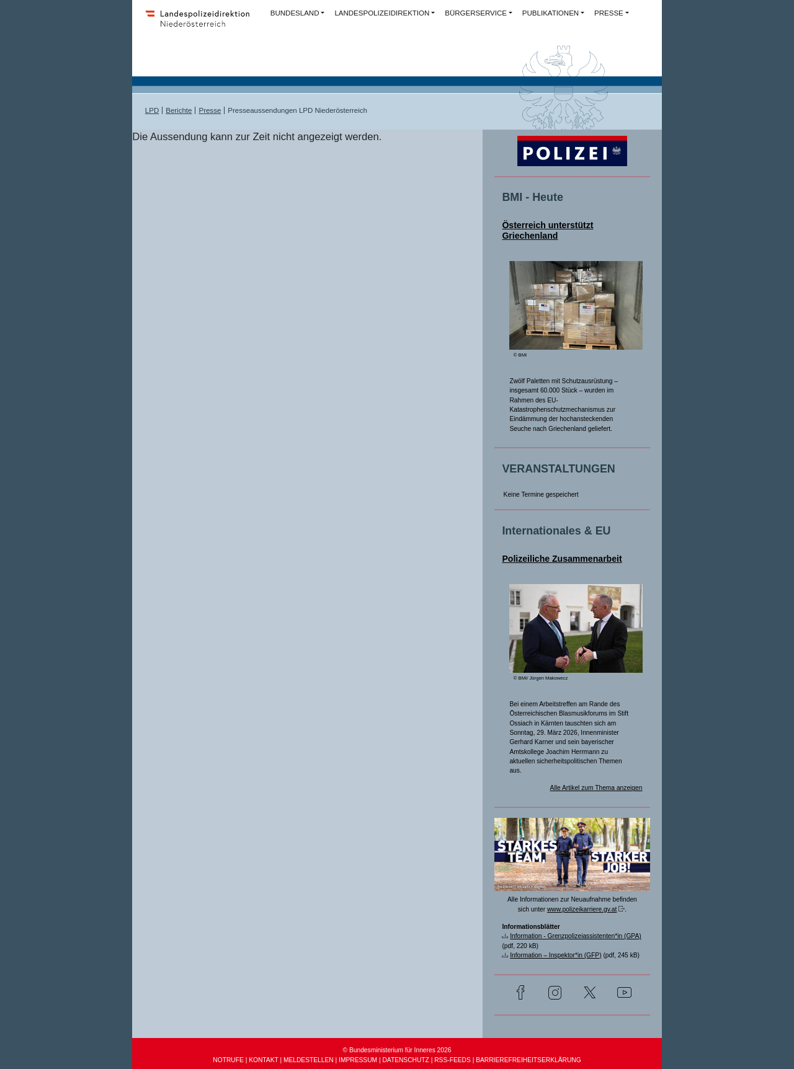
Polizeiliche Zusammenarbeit (562, 559)
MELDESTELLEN (308, 1060)
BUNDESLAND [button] (294, 13)
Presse (209, 110)
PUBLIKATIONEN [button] (550, 13)
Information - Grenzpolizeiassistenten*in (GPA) (575, 936)
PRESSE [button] (608, 13)
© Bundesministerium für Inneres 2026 (397, 1050)
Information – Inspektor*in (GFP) (555, 955)
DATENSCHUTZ (405, 1060)
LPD (152, 110)
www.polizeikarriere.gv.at (582, 909)
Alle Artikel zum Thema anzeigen (596, 787)
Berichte (179, 110)
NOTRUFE (228, 1060)
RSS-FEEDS (452, 1060)
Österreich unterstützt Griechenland (547, 230)
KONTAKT (263, 1060)
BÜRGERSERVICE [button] (476, 13)
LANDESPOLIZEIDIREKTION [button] (381, 13)
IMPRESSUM (358, 1060)
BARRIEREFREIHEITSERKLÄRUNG (528, 1060)
